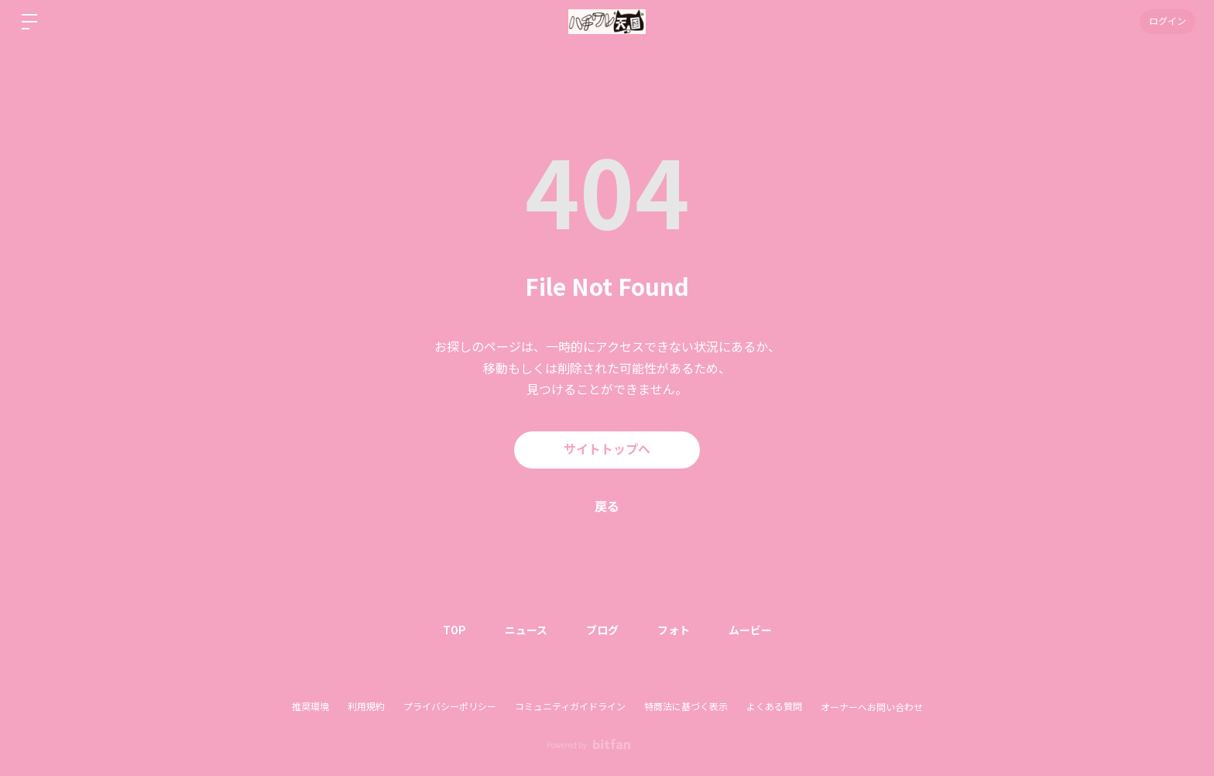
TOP (454, 630)
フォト (673, 630)
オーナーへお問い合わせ (872, 707)
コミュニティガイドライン (570, 707)
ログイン (1167, 21)
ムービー (750, 630)
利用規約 (366, 707)
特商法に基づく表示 (686, 707)
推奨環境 (310, 707)
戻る (607, 507)
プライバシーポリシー (449, 707)
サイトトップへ (607, 449)
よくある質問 (774, 707)
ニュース (526, 630)
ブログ (602, 630)
